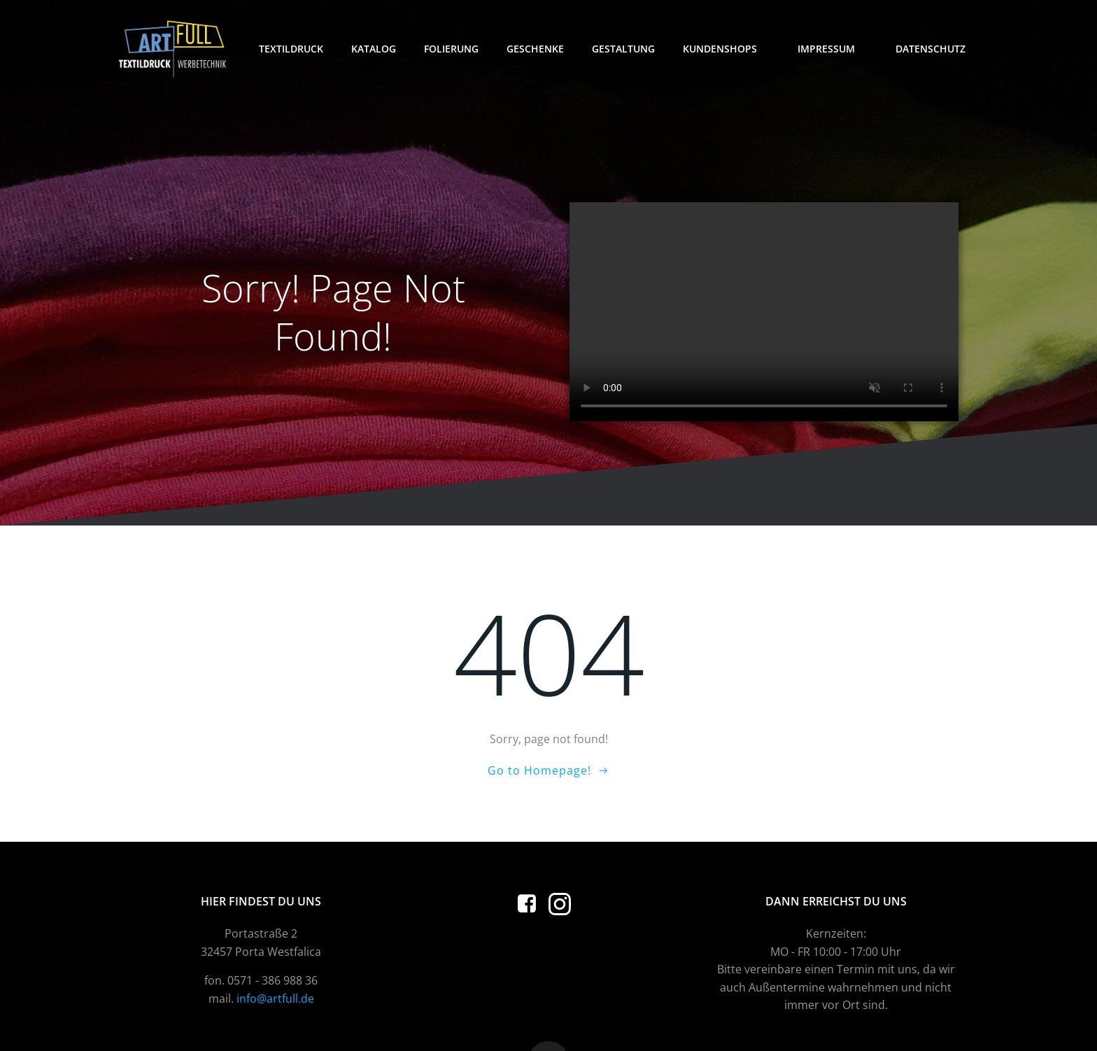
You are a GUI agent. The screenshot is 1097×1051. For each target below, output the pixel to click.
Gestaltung (623, 48)
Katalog (373, 48)
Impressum (833, 48)
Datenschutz (930, 48)
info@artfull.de (275, 998)
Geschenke (535, 48)
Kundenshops (726, 48)
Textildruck (291, 48)
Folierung (451, 48)
